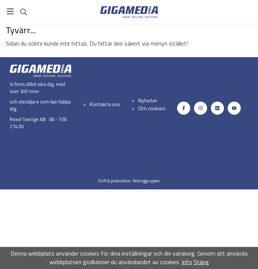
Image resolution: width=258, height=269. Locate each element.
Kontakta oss (104, 104)
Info (187, 261)
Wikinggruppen (146, 180)
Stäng (201, 261)
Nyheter (147, 100)
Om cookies (152, 108)
